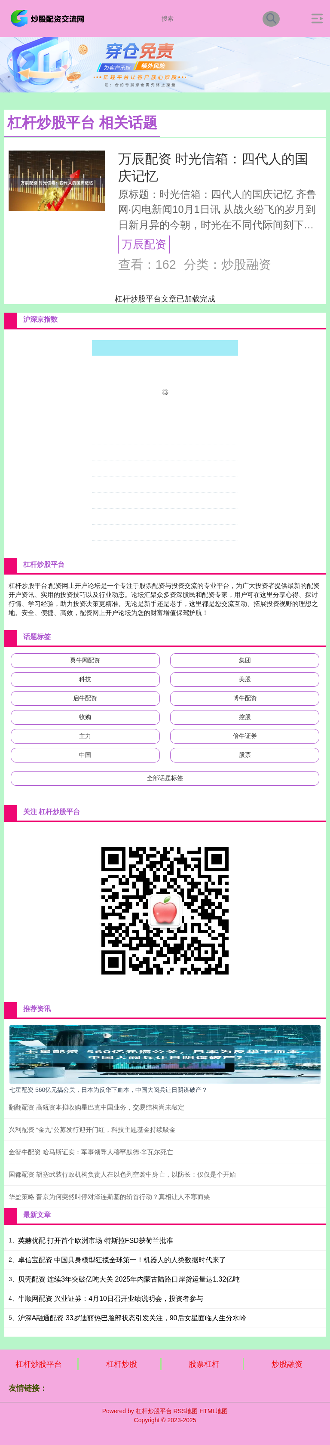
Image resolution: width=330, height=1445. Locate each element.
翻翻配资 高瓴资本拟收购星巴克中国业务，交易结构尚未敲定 (96, 1107)
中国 (85, 754)
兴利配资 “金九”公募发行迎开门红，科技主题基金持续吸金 (92, 1129)
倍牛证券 (245, 735)
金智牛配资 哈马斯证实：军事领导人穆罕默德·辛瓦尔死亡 (91, 1152)
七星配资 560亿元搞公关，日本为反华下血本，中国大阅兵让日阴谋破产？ (108, 1089)
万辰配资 (144, 244)
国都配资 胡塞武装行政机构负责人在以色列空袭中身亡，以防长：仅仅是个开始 (122, 1174)
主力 (85, 735)
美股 (245, 679)
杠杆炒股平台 (38, 1364)
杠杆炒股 (121, 1364)
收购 (85, 716)
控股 (245, 716)
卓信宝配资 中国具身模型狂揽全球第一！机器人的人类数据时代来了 (122, 1260)
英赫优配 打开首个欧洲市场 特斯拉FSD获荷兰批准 (95, 1240)
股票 (245, 754)
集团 (245, 660)
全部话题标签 (165, 778)
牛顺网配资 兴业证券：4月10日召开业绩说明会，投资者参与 (110, 1298)
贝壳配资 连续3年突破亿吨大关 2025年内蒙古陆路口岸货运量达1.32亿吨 (129, 1279)
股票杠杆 (204, 1364)
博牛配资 (245, 698)
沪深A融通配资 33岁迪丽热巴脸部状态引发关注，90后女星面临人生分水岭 (132, 1318)
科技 (85, 679)
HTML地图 (213, 1411)
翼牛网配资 (85, 660)
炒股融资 (287, 1364)
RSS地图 (185, 1411)
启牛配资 (85, 698)
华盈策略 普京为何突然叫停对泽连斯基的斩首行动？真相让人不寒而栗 (109, 1196)
